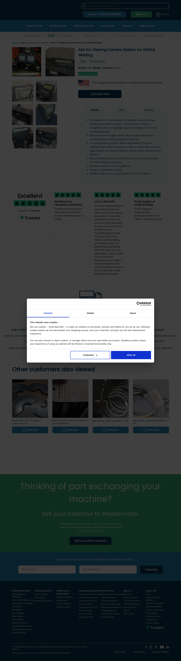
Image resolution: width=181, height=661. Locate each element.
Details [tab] (90, 313)
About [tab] (133, 313)
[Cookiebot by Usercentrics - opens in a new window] (138, 304)
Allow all (131, 355)
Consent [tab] (48, 313)
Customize (90, 355)
